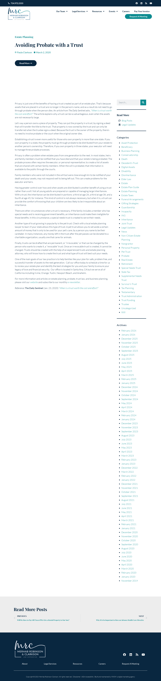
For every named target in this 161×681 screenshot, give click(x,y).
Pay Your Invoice (142, 11)
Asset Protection (129, 142)
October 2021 (128, 491)
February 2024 (128, 415)
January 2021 (128, 528)
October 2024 (128, 395)
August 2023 (127, 435)
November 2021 (129, 487)
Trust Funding (128, 300)
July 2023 (126, 439)
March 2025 (127, 375)
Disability (126, 171)
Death (124, 159)
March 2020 (127, 568)
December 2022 (129, 467)
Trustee (125, 304)
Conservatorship (129, 155)
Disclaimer (76, 677)
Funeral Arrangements (132, 199)
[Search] (143, 102)
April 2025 (126, 370)
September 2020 (129, 544)
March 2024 (127, 411)
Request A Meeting (138, 16)
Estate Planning (24, 37)
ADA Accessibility (88, 677)
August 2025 (127, 354)
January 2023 (128, 463)
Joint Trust (126, 223)
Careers (126, 11)
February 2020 (128, 572)
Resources (98, 11)
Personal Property (130, 247)
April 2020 (126, 564)
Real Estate (127, 259)
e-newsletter (73, 282)
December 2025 (129, 338)
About (25, 663)
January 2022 (128, 479)
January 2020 (128, 576)
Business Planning (130, 150)
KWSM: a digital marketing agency (123, 677)
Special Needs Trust (131, 267)
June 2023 (126, 443)
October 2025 (128, 346)
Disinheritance (128, 175)
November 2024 (129, 391)
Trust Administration (131, 296)
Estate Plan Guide (130, 187)
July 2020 (126, 552)
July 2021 (126, 504)
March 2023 (127, 455)
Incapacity (126, 211)
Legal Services (80, 11)
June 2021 (126, 508)
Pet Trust (125, 251)
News (124, 231)
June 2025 (126, 362)
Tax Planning (127, 288)
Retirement (127, 263)
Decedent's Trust (129, 163)
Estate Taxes (127, 195)
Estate (124, 183)
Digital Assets (128, 167)
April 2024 (126, 407)
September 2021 (129, 496)
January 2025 (128, 383)
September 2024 (129, 399)
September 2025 (129, 350)
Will (123, 312)
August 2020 (127, 548)
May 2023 (126, 447)
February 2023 (128, 459)
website (34, 282)
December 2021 (129, 483)
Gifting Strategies (130, 203)
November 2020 (129, 536)
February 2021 (128, 524)
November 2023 (129, 427)
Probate (125, 255)
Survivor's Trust (129, 284)
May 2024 (126, 403)
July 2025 (126, 358)
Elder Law (126, 179)
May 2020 (126, 560)
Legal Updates (128, 227)
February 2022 (128, 475)
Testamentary (128, 292)
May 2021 (126, 512)
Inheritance (127, 219)
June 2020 (126, 556)
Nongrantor (127, 243)
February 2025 (128, 379)
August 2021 (127, 500)
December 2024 (129, 387)
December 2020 (129, 532)
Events (113, 11)
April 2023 (126, 451)
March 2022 (127, 471)
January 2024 (128, 419)
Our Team (61, 11)
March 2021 (127, 520)
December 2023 (129, 423)
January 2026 (128, 334)
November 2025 (129, 342)
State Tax (125, 271)
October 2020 (128, 540)
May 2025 (126, 366)
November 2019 (129, 580)
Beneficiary (127, 146)
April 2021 (126, 516)
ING (123, 215)
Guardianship (128, 207)
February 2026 (128, 330)
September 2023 (129, 431)
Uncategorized (128, 308)
